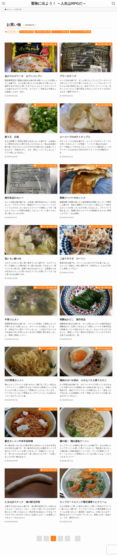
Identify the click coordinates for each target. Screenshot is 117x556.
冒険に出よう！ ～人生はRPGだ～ (58, 3)
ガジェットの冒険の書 (60, 32)
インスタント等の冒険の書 (80, 32)
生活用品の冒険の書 (42, 32)
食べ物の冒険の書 (26, 32)
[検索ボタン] (113, 3)
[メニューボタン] (3, 3)
